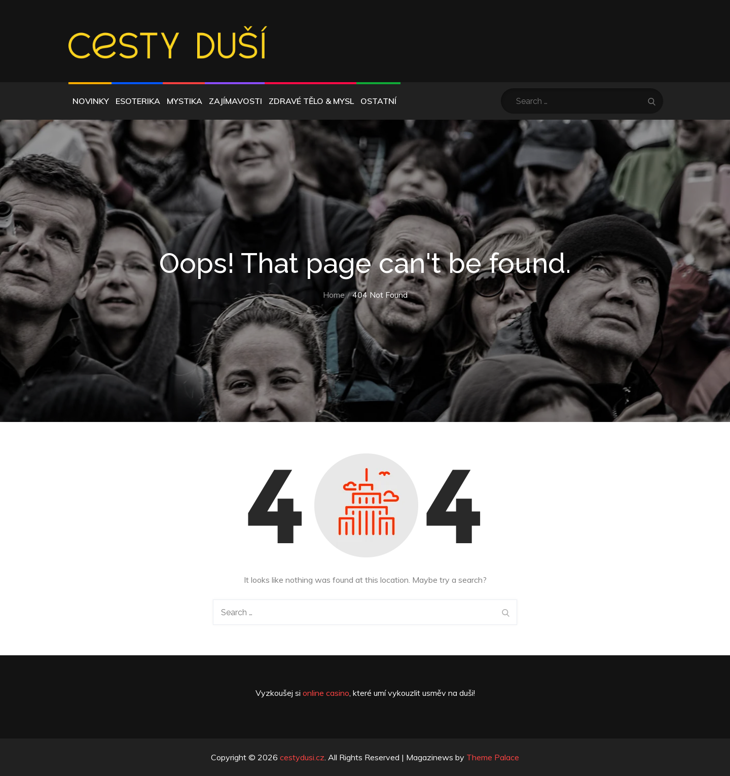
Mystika (184, 101)
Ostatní (378, 101)
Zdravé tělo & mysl (311, 101)
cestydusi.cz (302, 757)
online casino (326, 693)
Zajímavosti (235, 101)
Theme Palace (492, 757)
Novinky (90, 101)
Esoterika (138, 101)
